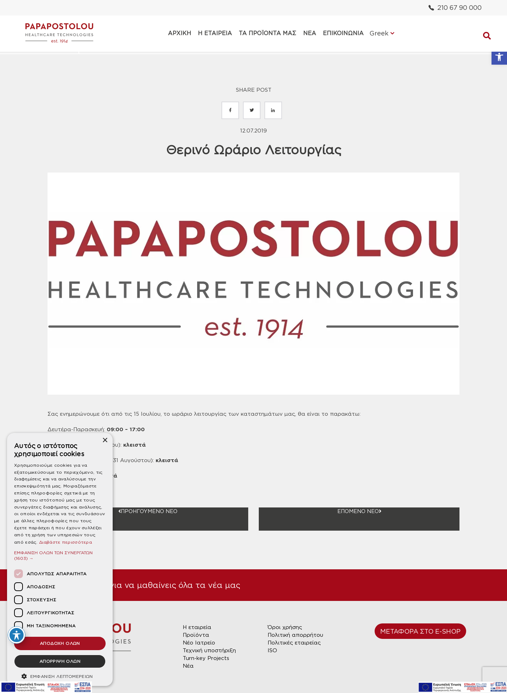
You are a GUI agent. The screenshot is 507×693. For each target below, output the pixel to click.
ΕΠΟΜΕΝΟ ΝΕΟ (359, 511)
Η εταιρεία (197, 627)
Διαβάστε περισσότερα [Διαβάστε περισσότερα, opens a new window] (65, 542)
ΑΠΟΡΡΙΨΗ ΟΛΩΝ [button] (59, 661)
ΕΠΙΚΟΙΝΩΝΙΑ (340, 33)
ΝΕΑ (307, 33)
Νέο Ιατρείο (199, 643)
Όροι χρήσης (285, 627)
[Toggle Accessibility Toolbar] (16, 635)
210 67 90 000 (455, 7)
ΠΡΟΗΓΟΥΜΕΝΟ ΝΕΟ (148, 511)
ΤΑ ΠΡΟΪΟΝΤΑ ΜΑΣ (267, 33)
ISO (272, 650)
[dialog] (60, 559)
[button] (499, 57)
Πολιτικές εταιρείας (294, 643)
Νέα (188, 666)
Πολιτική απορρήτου (295, 635)
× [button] (104, 440)
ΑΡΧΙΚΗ (181, 33)
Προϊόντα (196, 635)
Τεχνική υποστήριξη (209, 650)
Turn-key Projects (206, 658)
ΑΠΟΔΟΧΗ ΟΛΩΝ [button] (60, 643)
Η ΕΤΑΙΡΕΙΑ (216, 33)
